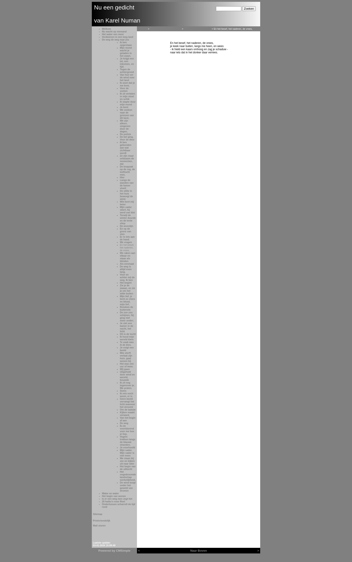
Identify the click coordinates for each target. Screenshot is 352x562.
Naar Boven (198, 550)
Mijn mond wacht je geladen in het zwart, (126, 51)
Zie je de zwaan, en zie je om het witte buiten (127, 289)
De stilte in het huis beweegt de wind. (126, 195)
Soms (123, 390)
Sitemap (97, 514)
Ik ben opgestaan (126, 43)
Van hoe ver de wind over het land (127, 77)
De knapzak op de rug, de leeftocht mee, (127, 170)
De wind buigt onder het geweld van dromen (128, 486)
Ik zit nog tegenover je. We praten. (127, 385)
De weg (124, 423)
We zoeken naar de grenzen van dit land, (127, 113)
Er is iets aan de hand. (127, 238)
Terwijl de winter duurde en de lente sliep (128, 219)
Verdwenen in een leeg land (117, 37)
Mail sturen (99, 525)
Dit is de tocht (128, 334)
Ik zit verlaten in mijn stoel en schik (127, 96)
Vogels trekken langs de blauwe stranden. (127, 440)
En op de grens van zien (125, 231)
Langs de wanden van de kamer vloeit (127, 184)
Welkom (106, 28)
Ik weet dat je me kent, (127, 84)
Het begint (126, 282)
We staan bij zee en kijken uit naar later (127, 461)
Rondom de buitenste (126, 308)
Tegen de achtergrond (127, 70)
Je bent (124, 107)
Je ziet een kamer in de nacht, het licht (126, 327)
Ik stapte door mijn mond (128, 103)
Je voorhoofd (127, 447)
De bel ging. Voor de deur (127, 138)
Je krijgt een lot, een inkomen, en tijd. (127, 62)
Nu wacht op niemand (114, 31)
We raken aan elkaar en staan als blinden (127, 257)
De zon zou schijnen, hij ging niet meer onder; (127, 316)
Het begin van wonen (114, 496)
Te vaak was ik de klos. (127, 343)
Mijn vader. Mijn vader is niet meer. (127, 453)
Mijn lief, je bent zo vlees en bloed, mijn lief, (127, 300)
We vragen (126, 242)
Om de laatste (128, 409)
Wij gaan (125, 369)
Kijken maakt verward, (127, 413)
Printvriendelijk (101, 520)
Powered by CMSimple (114, 550)
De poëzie (125, 134)
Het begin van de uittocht (128, 467)
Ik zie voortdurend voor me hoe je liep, (127, 429)
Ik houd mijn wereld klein (127, 338)
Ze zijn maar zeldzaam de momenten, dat (127, 159)
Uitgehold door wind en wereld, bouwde (127, 375)
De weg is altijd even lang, (126, 269)
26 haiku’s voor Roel (113, 501)
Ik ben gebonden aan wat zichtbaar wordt (125, 147)
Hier (122, 177)
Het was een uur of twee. (127, 365)
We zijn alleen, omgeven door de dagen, (125, 126)
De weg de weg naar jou (115, 39)
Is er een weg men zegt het (117, 498)
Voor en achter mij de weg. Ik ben (127, 277)
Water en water (110, 493)
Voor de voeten (124, 89)
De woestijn (126, 226)
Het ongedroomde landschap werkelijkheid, (128, 475)
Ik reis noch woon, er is (126, 394)
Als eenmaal (127, 263)
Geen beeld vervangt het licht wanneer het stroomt (127, 402)
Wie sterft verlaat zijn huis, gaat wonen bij (126, 357)
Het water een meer (113, 34)
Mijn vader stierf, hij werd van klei (127, 210)
